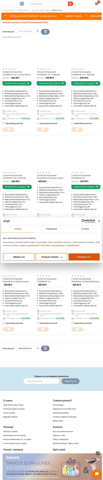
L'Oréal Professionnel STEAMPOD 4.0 (81, 176)
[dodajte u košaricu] (8, 129)
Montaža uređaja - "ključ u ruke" (66, 443)
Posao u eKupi (9, 413)
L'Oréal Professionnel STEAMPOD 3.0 (46, 280)
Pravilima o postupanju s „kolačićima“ (60, 245)
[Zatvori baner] (99, 221)
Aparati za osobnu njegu (40, 10)
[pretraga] (70, 3)
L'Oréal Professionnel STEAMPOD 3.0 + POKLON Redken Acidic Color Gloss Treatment (48, 73)
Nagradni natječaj (10, 417)
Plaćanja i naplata (10, 431)
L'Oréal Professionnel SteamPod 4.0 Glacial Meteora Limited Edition (85, 280)
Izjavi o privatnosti (30, 245)
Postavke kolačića (51, 257)
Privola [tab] (18, 229)
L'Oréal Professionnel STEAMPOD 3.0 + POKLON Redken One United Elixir (82, 73)
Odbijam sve (19, 257)
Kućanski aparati (23, 10)
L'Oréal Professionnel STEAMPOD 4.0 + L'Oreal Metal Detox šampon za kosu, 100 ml (17, 73)
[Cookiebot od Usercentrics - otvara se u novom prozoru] (83, 221)
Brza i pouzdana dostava (63, 431)
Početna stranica (8, 10)
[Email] (41, 381)
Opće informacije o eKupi (13, 405)
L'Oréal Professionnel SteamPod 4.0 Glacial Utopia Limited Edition (16, 280)
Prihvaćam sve (84, 257)
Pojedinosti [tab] (51, 229)
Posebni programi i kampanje (64, 417)
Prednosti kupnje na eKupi (14, 409)
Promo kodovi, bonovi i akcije (15, 443)
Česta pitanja (58, 405)
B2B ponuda (58, 421)
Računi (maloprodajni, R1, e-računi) (17, 439)
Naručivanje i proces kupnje (14, 435)
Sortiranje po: (8, 31)
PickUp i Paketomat (60, 439)
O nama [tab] (85, 229)
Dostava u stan (59, 435)
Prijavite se (70, 381)
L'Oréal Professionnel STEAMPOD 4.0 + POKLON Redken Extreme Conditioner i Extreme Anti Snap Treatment (17, 176)
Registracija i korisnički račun (64, 409)
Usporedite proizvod (13, 123)
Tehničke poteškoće (61, 413)
